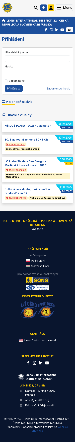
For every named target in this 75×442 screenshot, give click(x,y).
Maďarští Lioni (40, 266)
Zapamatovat (17, 80)
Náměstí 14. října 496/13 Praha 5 (40, 392)
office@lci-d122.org (37, 400)
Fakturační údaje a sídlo (40, 405)
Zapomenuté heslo (58, 88)
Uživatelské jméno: (16, 52)
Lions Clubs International (40, 340)
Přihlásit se (13, 88)
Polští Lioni (38, 260)
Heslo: (9, 66)
